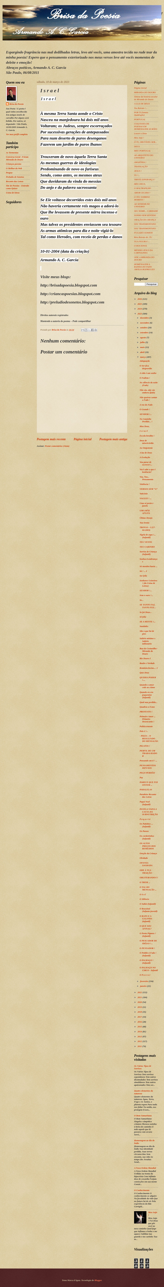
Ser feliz (143, 576)
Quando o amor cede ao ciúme (147, 686)
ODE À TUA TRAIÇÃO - (146, 871)
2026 (140, 299)
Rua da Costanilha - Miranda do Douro (149, 651)
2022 (140, 992)
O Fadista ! (145, 378)
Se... (142, 600)
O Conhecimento (141, 1190)
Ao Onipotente (146, 448)
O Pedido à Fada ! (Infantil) (148, 954)
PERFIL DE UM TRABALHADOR (148, 753)
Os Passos (144, 831)
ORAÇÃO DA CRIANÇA (145, 220)
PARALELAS (146, 789)
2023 (140, 314)
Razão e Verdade (147, 663)
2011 (140, 1046)
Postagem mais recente (51, 439)
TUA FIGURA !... (142, 241)
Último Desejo (146, 518)
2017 (140, 1017)
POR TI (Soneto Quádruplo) (141, 113)
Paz (141, 777)
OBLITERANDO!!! (149, 877)
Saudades (144, 626)
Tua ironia (144, 523)
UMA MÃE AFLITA (145, 511)
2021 (140, 997)
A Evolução (145, 457)
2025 (140, 304)
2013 (140, 1036)
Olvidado (144, 858)
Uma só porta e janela (146, 504)
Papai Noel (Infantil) (145, 803)
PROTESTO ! (146, 712)
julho (142, 342)
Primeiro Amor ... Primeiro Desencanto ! (147, 719)
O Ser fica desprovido (146, 367)
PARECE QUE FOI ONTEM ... (149, 783)
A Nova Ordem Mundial (145, 1168)
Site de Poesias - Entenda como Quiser (17, 187)
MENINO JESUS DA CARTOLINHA (143, 251)
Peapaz (9, 173)
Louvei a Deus (140, 133)
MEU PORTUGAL (142, 151)
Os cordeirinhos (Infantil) (147, 837)
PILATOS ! (145, 746)
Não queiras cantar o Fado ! (148, 398)
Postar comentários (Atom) (57, 446)
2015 (140, 1026)
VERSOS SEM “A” (148, 489)
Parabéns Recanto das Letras (148, 795)
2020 (140, 1002)
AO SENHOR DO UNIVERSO (142, 205)
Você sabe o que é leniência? (147, 470)
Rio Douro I (145, 658)
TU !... (137, 175)
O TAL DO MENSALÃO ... (148, 888)
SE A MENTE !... (147, 621)
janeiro (143, 986)
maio (142, 347)
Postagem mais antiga (113, 439)
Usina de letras (12, 193)
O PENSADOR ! (147, 948)
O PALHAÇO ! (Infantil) (146, 961)
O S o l (143, 894)
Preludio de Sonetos (15, 177)
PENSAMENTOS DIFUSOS (148, 766)
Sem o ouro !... (146, 595)
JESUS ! (137, 171)
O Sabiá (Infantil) (148, 904)
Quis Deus (144, 672)
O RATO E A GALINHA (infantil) (146, 919)
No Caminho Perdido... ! (146, 420)
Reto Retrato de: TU (143, 237)
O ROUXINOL (140, 246)
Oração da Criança (148, 853)
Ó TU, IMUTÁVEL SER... (145, 142)
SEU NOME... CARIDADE (146, 211)
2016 (140, 1022)
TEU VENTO (146, 542)
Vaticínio (144, 493)
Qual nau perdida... (148, 702)
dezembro (144, 318)
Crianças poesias (13, 164)
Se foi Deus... (146, 612)
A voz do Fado (146, 405)
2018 (140, 1012)
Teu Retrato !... (140, 108)
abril (142, 352)
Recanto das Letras (14, 181)
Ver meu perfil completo (17, 134)
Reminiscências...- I (149, 668)
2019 (140, 1007)
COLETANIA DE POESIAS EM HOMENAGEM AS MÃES (145, 126)
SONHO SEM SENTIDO (145, 215)
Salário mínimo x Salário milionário (147, 641)
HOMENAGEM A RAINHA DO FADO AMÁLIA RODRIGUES (144, 267)
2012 (140, 1041)
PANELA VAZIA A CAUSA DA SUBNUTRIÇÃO (149, 812)
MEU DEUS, (140, 184)
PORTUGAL (139, 119)
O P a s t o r (145, 975)
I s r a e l (144, 431)
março (143, 357)
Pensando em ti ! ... (148, 760)
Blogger (98, 1280)
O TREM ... (145, 882)
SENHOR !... (146, 414)
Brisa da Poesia (16, 104)
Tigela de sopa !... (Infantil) (148, 536)
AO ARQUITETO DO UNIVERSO (143, 156)
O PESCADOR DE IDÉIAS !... (148, 942)
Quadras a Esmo (147, 707)
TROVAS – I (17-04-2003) (147, 528)
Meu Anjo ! (139, 138)
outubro (144, 327)
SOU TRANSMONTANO (145, 224)
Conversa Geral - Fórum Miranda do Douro (17, 158)
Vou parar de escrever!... (146, 463)
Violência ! (144, 484)
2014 (140, 1031)
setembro (144, 332)
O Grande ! (145, 409)
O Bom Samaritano (143, 1115)
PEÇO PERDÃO (147, 773)
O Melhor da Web (14, 168)
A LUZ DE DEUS (142, 104)
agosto (143, 337)
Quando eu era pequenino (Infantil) (146, 695)
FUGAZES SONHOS (143, 233)
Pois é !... (144, 731)
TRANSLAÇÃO (141, 166)
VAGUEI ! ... (146, 498)
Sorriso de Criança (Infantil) (148, 552)
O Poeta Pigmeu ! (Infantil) (148, 934)
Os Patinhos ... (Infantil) (146, 825)
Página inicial (83, 439)
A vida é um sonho (148, 373)
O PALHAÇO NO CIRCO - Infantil (149, 968)
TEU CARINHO (147, 547)
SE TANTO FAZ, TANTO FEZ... (148, 606)
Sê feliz (143, 617)
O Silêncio (144, 899)
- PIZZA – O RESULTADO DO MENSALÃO (149, 738)
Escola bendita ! (147, 436)
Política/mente (146, 726)
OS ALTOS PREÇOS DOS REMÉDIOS (148, 846)
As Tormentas (12, 152)
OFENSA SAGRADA (146, 864)
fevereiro (144, 981)
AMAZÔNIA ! (140, 162)
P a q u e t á (145, 819)
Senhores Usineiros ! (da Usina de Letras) (148, 583)
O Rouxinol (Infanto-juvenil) (148, 910)
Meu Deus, (144, 426)
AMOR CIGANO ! (142, 193)
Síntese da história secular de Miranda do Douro (146, 98)
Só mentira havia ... (148, 566)
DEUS (137, 146)
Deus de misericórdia (147, 441)
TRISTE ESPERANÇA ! (144, 179)
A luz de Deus (146, 453)
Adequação (145, 361)
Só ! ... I (143, 571)
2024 (140, 309)
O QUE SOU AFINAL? (145, 927)
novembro (145, 323)
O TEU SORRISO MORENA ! (142, 198)
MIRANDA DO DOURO (145, 92)
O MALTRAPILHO (142, 188)
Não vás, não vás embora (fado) (147, 391)
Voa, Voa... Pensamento (146, 478)
